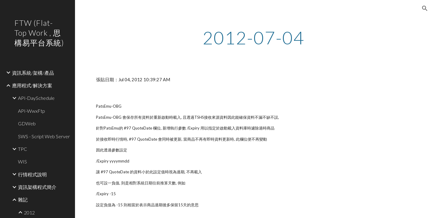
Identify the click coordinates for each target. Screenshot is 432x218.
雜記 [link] (23, 199)
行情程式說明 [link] (32, 174)
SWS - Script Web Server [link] (44, 136)
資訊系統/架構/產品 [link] (33, 73)
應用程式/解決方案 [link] (32, 85)
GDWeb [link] (27, 123)
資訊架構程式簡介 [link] (37, 187)
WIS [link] (22, 161)
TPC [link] (22, 149)
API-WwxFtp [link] (31, 111)
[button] (425, 8)
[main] (253, 37)
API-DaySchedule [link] (36, 98)
